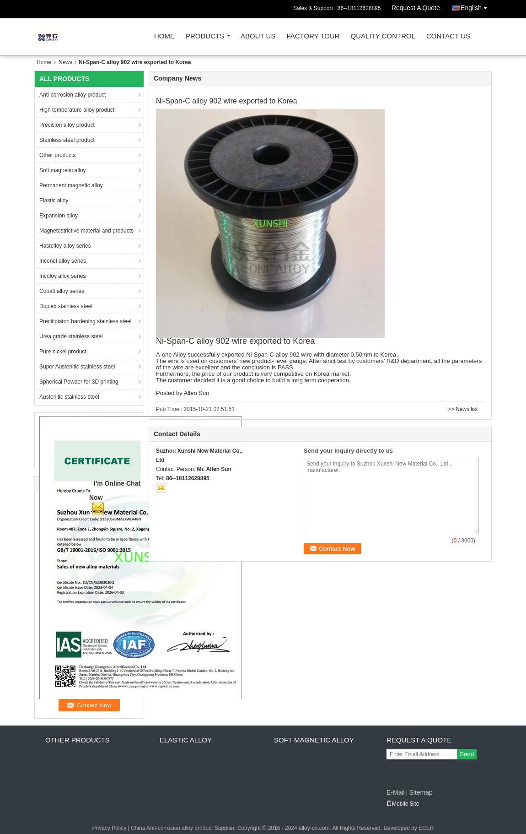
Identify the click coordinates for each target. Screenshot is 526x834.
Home (164, 36)
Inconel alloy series (62, 261)
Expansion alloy (58, 215)
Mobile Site (402, 804)
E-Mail (395, 792)
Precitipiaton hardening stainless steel (85, 321)
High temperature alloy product (76, 110)
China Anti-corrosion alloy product (172, 828)
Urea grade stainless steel (71, 336)
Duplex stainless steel (65, 306)
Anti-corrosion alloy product (72, 95)
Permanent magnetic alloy (71, 185)
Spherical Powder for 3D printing (78, 382)
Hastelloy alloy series (65, 246)
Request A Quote (416, 7)
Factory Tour (312, 36)
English (476, 6)
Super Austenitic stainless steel (77, 366)
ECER (426, 828)
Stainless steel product (67, 140)
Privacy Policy (109, 828)
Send (467, 754)
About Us (258, 36)
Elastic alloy (53, 200)
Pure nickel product (62, 351)
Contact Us (448, 36)
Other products (57, 155)
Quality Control (383, 36)
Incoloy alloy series (62, 276)
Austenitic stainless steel (69, 397)
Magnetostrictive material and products (86, 230)
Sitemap (420, 792)
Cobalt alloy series (61, 291)
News (65, 62)
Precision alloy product (67, 125)
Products (205, 36)
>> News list (463, 409)
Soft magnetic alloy (62, 170)
